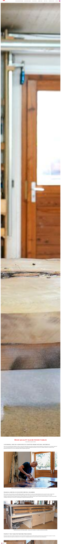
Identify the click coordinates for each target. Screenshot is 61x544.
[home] (4, 1)
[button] (28, 1)
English (3, 543)
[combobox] (3, 543)
